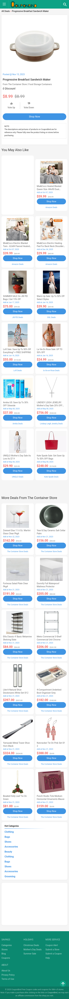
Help (47, 958)
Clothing (9, 831)
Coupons (6, 958)
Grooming (10, 876)
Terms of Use (8, 979)
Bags (7, 836)
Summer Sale (30, 953)
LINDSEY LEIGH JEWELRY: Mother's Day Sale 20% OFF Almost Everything (49, 405)
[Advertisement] (17, 184)
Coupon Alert (51, 945)
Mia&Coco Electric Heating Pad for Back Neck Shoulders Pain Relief (51, 246)
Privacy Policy (8, 975)
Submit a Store (52, 949)
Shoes (8, 841)
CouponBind (52, 993)
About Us (6, 970)
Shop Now (34, 116)
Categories (7, 945)
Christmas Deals (31, 945)
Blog (4, 953)
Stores (5, 949)
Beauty (8, 851)
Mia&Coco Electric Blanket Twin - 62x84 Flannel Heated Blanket (16, 246)
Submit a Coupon (53, 953)
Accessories (11, 846)
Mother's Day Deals (33, 949)
